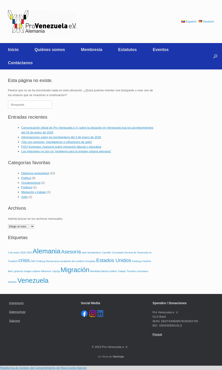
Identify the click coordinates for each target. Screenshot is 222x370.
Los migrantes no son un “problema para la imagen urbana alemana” (66, 151)
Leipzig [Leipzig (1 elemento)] (56, 271)
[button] (215, 56)
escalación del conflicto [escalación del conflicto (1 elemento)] (72, 261)
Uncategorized (30, 182)
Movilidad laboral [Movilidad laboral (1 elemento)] (99, 271)
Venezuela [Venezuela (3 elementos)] (33, 280)
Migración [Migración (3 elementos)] (74, 269)
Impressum (16, 303)
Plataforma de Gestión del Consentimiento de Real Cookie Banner (43, 368)
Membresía (91, 49)
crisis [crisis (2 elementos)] (24, 260)
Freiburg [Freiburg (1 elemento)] (136, 261)
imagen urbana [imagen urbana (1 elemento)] (32, 271)
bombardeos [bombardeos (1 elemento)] (94, 252)
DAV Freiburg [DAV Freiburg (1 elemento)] (38, 261)
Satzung (14, 320)
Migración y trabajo (33, 192)
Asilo (24, 197)
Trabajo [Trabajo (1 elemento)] (122, 271)
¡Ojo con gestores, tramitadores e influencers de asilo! (56, 142)
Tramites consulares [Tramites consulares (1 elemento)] (137, 271)
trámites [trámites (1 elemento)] (12, 282)
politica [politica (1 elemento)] (113, 271)
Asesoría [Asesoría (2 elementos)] (71, 252)
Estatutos (127, 49)
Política (26, 178)
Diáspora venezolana (35, 173)
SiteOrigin (118, 356)
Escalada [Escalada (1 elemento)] (90, 261)
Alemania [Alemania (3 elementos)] (46, 251)
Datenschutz (17, 312)
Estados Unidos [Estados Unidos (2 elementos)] (113, 260)
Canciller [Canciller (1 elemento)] (106, 252)
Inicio (13, 49)
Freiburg (26, 187)
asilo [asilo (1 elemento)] (84, 252)
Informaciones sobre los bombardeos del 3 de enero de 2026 (61, 137)
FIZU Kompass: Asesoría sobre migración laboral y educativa (61, 146)
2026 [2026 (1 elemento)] (29, 252)
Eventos (161, 49)
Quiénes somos (50, 49)
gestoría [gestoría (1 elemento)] (18, 271)
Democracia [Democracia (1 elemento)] (52, 261)
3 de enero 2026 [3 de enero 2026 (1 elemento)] (17, 252)
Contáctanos (20, 63)
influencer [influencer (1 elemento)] (46, 271)
